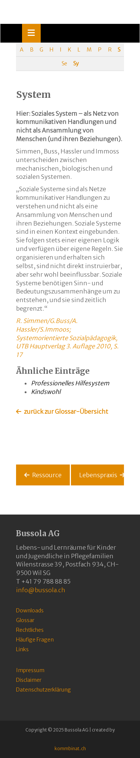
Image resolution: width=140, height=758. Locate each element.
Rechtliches (30, 630)
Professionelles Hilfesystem (70, 383)
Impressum (30, 670)
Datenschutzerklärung (43, 689)
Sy (75, 63)
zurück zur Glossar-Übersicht (66, 411)
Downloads (30, 610)
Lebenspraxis (98, 475)
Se (64, 63)
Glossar (25, 620)
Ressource (47, 475)
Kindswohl (45, 391)
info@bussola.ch (40, 590)
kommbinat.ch (70, 748)
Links (22, 649)
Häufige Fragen (35, 639)
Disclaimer (28, 680)
